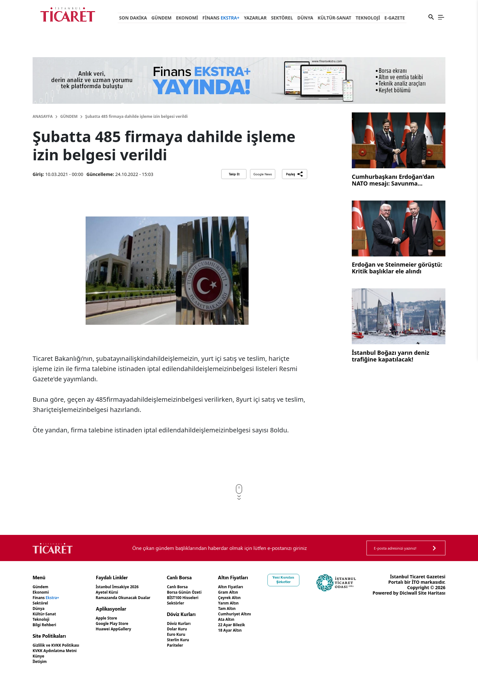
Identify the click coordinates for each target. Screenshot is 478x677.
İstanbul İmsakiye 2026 (127, 587)
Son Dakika (133, 18)
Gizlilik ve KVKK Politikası (61, 645)
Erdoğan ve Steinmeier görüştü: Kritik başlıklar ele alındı (397, 268)
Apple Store (114, 618)
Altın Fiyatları (251, 587)
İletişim (41, 661)
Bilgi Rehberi (47, 625)
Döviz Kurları (195, 623)
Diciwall (436, 593)
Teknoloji (368, 18)
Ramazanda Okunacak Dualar (135, 597)
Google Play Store (121, 623)
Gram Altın (248, 592)
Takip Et (234, 174)
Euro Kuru (192, 634)
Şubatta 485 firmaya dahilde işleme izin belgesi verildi (136, 116)
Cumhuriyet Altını (256, 614)
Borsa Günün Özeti (202, 592)
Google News (262, 174)
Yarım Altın (248, 603)
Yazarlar (255, 18)
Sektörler (191, 603)
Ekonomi (187, 18)
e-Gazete (394, 18)
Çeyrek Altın (249, 597)
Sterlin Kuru (194, 640)
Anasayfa (43, 116)
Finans (221, 18)
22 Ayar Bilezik (252, 625)
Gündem (161, 18)
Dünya (305, 18)
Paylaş (294, 174)
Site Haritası (431, 598)
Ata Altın (246, 619)
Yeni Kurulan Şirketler (305, 579)
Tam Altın (246, 608)
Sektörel (282, 18)
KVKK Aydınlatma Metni (59, 650)
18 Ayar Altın (250, 630)
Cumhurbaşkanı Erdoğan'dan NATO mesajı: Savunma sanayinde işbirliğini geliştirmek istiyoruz (398, 180)
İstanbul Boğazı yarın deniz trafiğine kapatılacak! (390, 356)
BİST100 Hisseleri (200, 597)
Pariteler (191, 645)
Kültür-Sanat (334, 18)
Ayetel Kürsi (115, 592)
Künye (40, 656)
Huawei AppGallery (123, 629)
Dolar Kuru (193, 629)
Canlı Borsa (193, 587)
